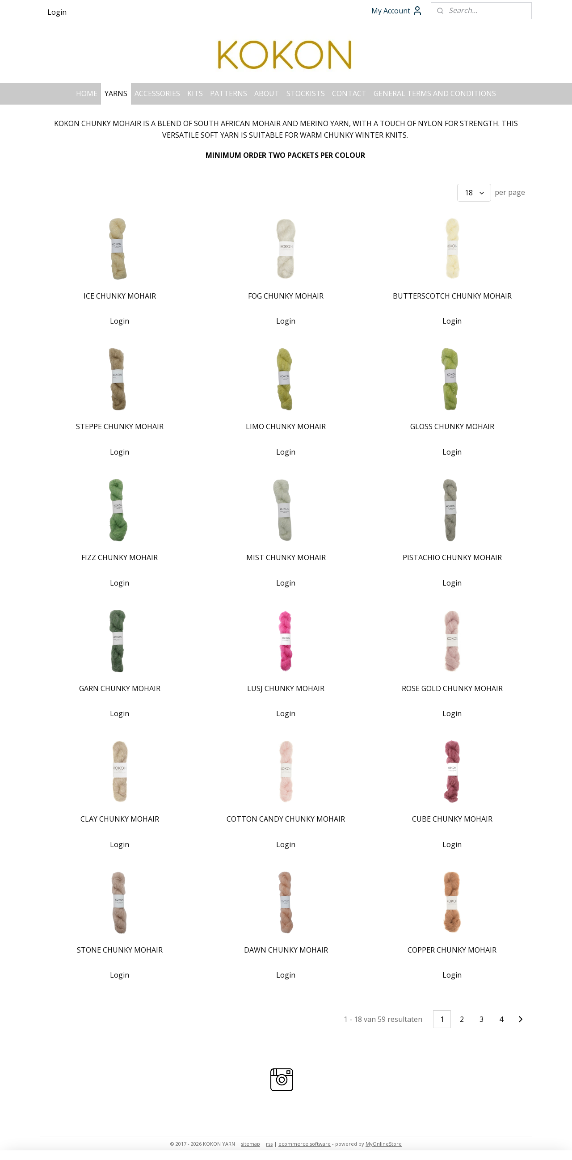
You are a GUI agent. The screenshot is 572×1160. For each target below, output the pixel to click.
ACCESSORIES (157, 93)
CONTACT (349, 93)
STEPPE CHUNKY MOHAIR (120, 426)
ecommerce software (304, 1143)
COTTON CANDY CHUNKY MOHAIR (286, 819)
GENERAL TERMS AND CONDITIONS (435, 93)
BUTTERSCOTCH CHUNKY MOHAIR (452, 296)
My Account (397, 10)
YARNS (116, 93)
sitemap (250, 1143)
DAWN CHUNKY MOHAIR (286, 950)
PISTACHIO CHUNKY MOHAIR (452, 557)
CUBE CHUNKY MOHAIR (452, 819)
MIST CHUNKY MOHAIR (286, 557)
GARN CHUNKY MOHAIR (119, 688)
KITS (195, 93)
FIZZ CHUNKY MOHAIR (119, 557)
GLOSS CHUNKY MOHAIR (452, 426)
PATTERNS (228, 93)
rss (269, 1143)
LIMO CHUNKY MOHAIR (286, 426)
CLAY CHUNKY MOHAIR (119, 819)
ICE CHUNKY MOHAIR (120, 296)
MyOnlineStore (384, 1143)
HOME (86, 93)
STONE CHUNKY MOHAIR (120, 950)
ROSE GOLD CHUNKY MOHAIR (452, 688)
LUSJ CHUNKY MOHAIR (285, 688)
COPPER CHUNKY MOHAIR (452, 950)
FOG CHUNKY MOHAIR (286, 296)
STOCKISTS (305, 93)
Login (57, 12)
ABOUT (266, 93)
